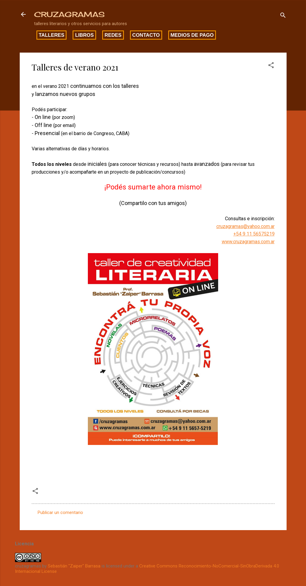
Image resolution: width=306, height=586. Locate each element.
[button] (271, 66)
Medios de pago (192, 35)
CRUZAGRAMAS (69, 14)
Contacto (146, 35)
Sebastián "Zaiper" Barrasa (74, 566)
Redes (113, 35)
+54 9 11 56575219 (254, 234)
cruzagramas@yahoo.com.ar (245, 226)
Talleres (52, 35)
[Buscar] (283, 16)
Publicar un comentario (60, 512)
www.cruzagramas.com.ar (248, 241)
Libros (84, 35)
